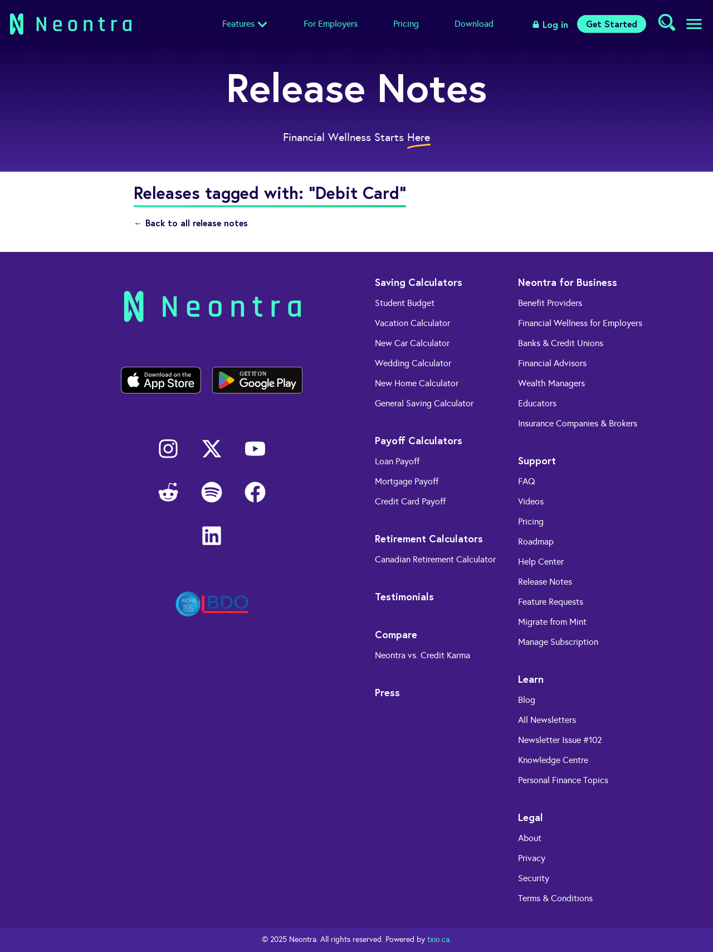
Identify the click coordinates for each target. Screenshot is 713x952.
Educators (537, 403)
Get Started (611, 24)
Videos (531, 501)
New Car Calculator (412, 343)
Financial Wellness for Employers (580, 323)
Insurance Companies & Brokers (577, 423)
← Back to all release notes (191, 223)
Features (238, 23)
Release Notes (545, 581)
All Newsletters (547, 720)
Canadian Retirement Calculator (435, 559)
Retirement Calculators (429, 538)
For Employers (331, 23)
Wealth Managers (551, 383)
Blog (526, 699)
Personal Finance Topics (563, 780)
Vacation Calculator (412, 323)
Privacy (531, 858)
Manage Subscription (558, 642)
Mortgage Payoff (406, 481)
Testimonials (404, 596)
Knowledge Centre (553, 760)
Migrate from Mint (552, 621)
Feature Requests (550, 601)
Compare (396, 634)
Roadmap (536, 541)
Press (387, 692)
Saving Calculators (418, 282)
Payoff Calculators (418, 440)
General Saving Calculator (424, 403)
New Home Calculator (416, 383)
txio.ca (438, 939)
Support (537, 460)
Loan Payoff (397, 461)
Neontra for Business (567, 282)
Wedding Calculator (413, 363)
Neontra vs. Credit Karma (422, 655)
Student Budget (404, 303)
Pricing (406, 23)
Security (533, 878)
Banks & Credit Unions (560, 343)
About (529, 838)
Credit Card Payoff (410, 501)
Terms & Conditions (555, 898)
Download (474, 23)
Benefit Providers (550, 303)
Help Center (541, 561)
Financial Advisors (552, 363)
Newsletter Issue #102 (560, 740)
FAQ (526, 481)
